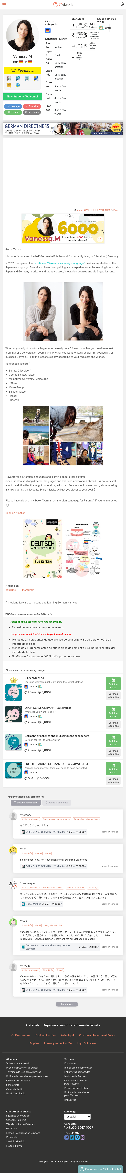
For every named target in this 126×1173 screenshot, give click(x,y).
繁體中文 (108, 210)
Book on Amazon (15, 513)
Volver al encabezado (18, 1063)
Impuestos (70, 1099)
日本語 (87, 210)
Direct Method (34, 678)
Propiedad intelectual (76, 1087)
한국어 (93, 210)
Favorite (32, 106)
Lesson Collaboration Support (23, 1132)
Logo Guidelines (86, 1043)
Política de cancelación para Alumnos (27, 1076)
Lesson (13, 112)
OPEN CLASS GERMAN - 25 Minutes (47, 707)
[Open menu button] (4, 4)
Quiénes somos (20, 1035)
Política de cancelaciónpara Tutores (77, 1094)
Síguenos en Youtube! (18, 1115)
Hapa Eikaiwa (14, 1145)
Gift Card (11, 1128)
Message (13, 106)
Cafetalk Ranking (16, 1119)
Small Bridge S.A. (15, 1141)
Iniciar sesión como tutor (78, 1067)
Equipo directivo (45, 1035)
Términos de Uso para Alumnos (23, 1071)
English (80, 210)
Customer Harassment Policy (97, 1035)
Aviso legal (67, 1035)
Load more (67, 1004)
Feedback (32, 112)
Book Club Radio (15, 1093)
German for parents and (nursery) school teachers (56, 735)
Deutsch (117, 210)
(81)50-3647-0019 (80, 1127)
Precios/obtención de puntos (22, 1067)
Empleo (34, 1043)
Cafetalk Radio (14, 1089)
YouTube (10, 590)
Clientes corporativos (18, 1080)
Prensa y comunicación (58, 1043)
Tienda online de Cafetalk (20, 1124)
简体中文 (100, 210)
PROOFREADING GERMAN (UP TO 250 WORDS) (56, 764)
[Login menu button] (122, 4)
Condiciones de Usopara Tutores (75, 1082)
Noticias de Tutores (75, 1076)
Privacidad (12, 1137)
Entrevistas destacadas (77, 1071)
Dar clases (70, 1063)
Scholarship (12, 1084)
